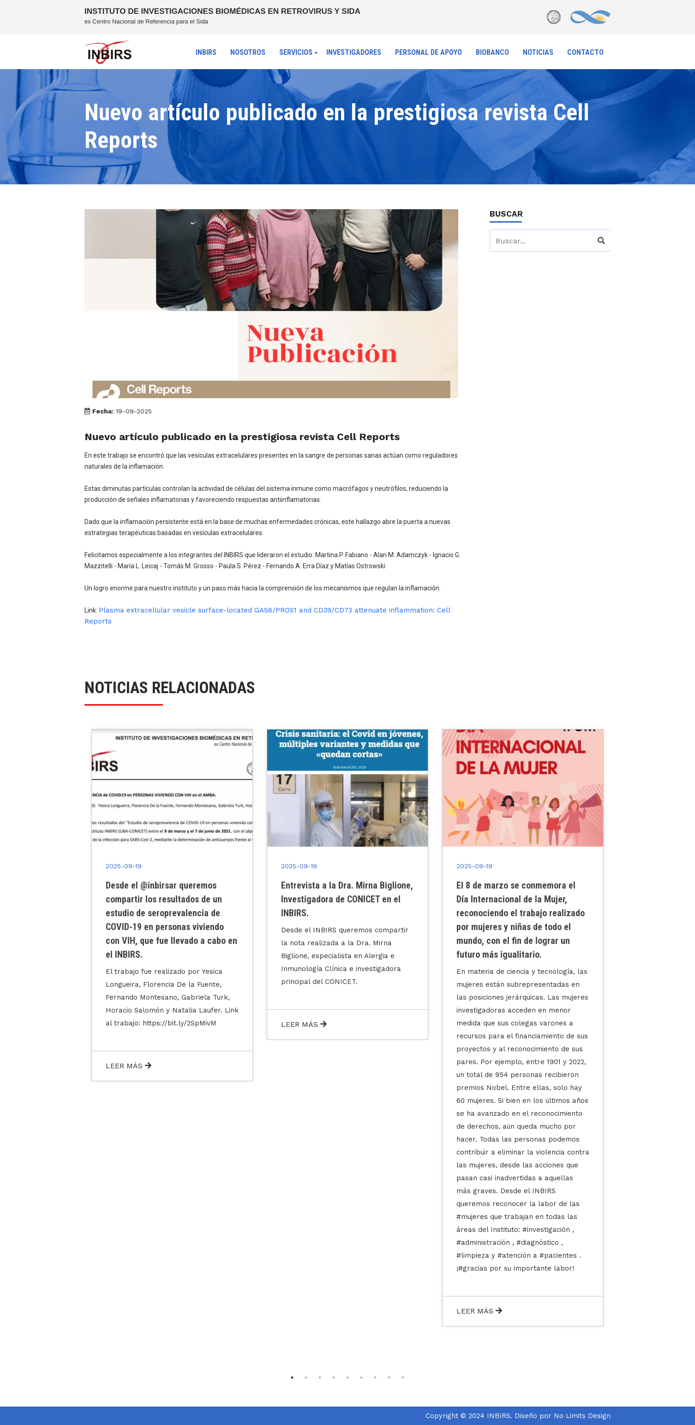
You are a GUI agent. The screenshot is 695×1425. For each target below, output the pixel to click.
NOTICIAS (538, 52)
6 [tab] (361, 1377)
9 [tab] (402, 1377)
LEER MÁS (128, 1065)
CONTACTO (585, 52)
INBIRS (206, 52)
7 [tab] (375, 1377)
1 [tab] (292, 1377)
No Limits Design (582, 1416)
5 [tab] (347, 1377)
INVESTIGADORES (353, 52)
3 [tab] (319, 1377)
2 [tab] (306, 1377)
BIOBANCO (492, 52)
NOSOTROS (247, 52)
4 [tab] (333, 1377)
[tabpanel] (172, 905)
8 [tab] (389, 1377)
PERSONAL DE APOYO (428, 52)
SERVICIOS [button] (295, 52)
